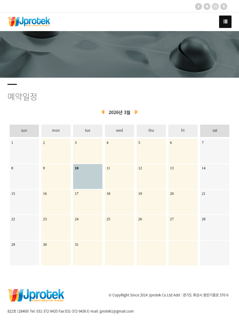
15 (13, 193)
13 (172, 168)
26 (140, 219)
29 (13, 244)
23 (45, 219)
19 (140, 193)
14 (203, 168)
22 (13, 219)
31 (76, 244)
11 (108, 168)
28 (203, 219)
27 (172, 219)
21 (203, 193)
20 (172, 193)
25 (108, 219)
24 (76, 219)
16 (45, 193)
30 (45, 244)
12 (140, 168)
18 (108, 193)
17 (76, 193)
